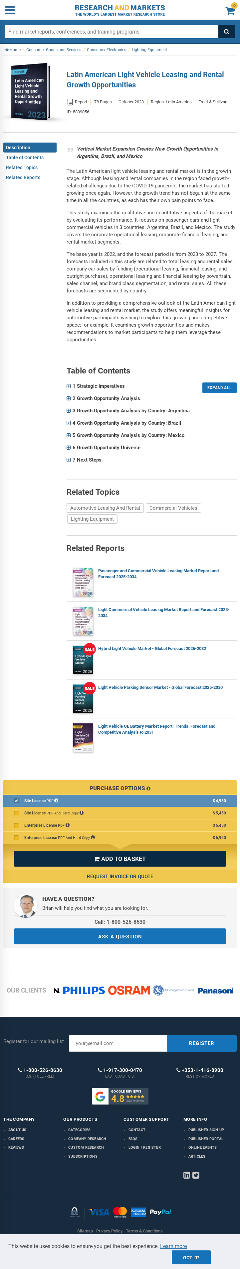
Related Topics (22, 167)
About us (17, 1130)
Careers (16, 1139)
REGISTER (201, 1043)
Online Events (202, 1147)
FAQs (133, 1139)
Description (18, 147)
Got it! (191, 1257)
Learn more (173, 1246)
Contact (136, 1130)
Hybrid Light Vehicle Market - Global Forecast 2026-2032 (152, 648)
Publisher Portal (205, 1139)
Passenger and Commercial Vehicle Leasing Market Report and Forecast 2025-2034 (158, 573)
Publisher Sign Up (206, 1130)
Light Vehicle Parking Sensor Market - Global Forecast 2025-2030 (160, 687)
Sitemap (85, 1230)
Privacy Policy (109, 1230)
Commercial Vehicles (173, 508)
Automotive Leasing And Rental (105, 508)
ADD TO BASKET (120, 858)
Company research (87, 1139)
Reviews (16, 1147)
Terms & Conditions (144, 1230)
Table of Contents (25, 157)
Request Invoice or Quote (120, 877)
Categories (79, 1130)
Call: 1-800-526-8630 (120, 922)
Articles (197, 1156)
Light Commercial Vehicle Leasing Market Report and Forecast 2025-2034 (163, 612)
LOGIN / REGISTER (144, 1147)
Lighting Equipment (92, 519)
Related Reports (23, 177)
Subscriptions (83, 1156)
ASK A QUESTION (120, 937)
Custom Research (86, 1147)
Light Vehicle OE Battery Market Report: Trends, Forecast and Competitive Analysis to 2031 (156, 729)
